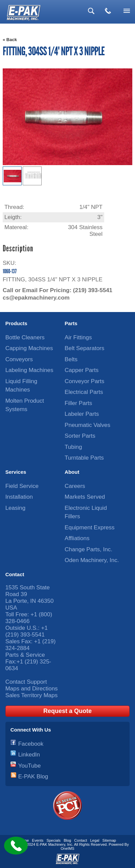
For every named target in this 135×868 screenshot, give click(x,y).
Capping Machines (29, 348)
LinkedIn (29, 754)
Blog (67, 840)
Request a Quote (67, 711)
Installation (19, 497)
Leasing (15, 508)
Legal (94, 840)
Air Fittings (78, 337)
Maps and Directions (31, 688)
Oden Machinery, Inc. (92, 560)
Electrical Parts (84, 392)
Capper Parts (81, 370)
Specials (53, 840)
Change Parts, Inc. (88, 549)
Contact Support (26, 682)
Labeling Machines (29, 370)
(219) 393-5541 (92, 290)
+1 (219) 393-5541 (26, 631)
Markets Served (85, 497)
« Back (10, 39)
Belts (71, 359)
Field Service (22, 486)
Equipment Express (89, 527)
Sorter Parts (80, 436)
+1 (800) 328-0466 (28, 617)
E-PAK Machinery (50, 844)
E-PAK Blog (33, 776)
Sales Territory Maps (31, 695)
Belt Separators (84, 348)
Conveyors (19, 359)
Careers (75, 486)
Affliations (77, 538)
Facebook (31, 744)
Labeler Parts (82, 414)
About (72, 472)
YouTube (29, 766)
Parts (71, 323)
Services (15, 472)
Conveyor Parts (84, 381)
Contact (14, 574)
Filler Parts (78, 403)
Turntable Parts (84, 458)
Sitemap (109, 840)
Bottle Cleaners (25, 337)
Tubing (73, 447)
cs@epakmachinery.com (36, 297)
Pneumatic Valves (87, 425)
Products (16, 323)
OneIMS (67, 848)
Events (38, 840)
